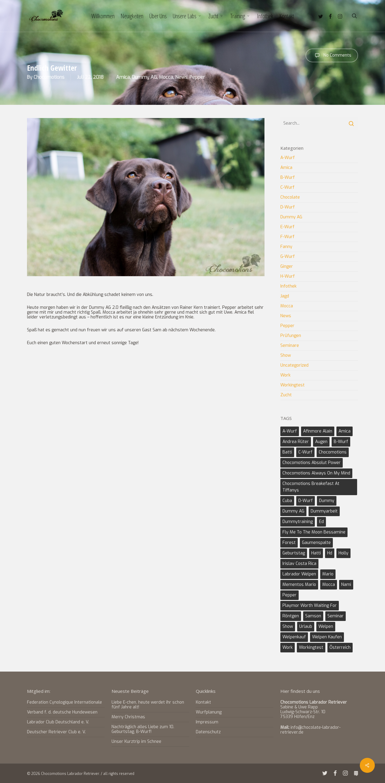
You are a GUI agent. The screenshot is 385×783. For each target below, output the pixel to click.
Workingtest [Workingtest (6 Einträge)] (311, 647)
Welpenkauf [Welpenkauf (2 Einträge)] (294, 637)
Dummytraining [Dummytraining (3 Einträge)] (297, 521)
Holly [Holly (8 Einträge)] (343, 553)
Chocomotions (49, 77)
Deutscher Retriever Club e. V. (56, 732)
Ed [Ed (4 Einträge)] (321, 521)
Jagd (284, 296)
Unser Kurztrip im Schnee (136, 741)
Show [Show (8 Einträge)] (287, 626)
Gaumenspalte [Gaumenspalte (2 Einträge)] (316, 542)
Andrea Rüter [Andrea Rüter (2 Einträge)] (295, 442)
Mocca (166, 77)
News (181, 77)
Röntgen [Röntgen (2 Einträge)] (290, 616)
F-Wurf (287, 237)
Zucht (286, 395)
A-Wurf (287, 158)
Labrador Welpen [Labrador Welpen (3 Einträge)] (299, 574)
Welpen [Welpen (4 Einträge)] (325, 626)
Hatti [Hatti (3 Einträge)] (316, 553)
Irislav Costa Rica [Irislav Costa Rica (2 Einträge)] (299, 563)
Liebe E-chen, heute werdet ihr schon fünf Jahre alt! (148, 704)
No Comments (331, 55)
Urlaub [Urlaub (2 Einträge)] (305, 626)
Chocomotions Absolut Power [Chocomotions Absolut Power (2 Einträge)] (311, 462)
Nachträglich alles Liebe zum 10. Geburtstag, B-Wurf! (143, 729)
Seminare (289, 345)
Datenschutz (208, 732)
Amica (123, 77)
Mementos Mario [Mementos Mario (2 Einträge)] (299, 584)
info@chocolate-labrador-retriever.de (310, 730)
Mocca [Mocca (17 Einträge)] (328, 584)
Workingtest (292, 385)
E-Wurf (287, 227)
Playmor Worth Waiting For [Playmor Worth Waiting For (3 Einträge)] (309, 605)
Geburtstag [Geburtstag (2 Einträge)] (293, 553)
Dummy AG (144, 77)
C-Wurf (287, 187)
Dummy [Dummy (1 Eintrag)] (326, 501)
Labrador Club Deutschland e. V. (58, 722)
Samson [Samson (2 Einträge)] (313, 616)
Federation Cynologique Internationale (64, 702)
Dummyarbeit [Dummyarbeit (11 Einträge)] (324, 511)
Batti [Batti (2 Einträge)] (287, 452)
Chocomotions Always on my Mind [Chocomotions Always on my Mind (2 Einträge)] (316, 473)
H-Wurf (287, 276)
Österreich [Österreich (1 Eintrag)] (340, 647)
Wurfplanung (209, 712)
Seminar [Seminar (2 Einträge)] (335, 616)
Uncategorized (294, 365)
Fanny (286, 247)
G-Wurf (287, 256)
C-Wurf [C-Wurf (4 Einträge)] (305, 452)
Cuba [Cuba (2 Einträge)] (287, 501)
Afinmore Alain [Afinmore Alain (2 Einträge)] (317, 431)
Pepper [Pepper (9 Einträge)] (289, 595)
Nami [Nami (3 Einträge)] (346, 584)
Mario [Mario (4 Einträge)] (327, 574)
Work (285, 375)
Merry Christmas (128, 717)
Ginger (286, 266)
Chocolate (290, 197)
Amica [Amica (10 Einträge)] (345, 431)
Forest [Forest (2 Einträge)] (289, 542)
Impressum (207, 722)
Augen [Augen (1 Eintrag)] (321, 442)
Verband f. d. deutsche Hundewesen (62, 712)
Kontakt (203, 702)
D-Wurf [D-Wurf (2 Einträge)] (305, 501)
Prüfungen (290, 335)
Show (285, 355)
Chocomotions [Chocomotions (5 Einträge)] (333, 452)
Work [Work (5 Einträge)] (287, 647)
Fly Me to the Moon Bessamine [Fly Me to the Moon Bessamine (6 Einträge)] (313, 532)
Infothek (288, 286)
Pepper (197, 77)
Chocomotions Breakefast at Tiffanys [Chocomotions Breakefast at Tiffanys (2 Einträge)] (310, 487)
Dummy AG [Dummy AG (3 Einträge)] (293, 511)
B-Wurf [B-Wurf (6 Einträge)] (341, 442)
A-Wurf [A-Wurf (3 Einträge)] (289, 431)
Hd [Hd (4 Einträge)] (329, 553)
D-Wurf (287, 207)
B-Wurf (287, 177)
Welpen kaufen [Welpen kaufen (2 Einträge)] (327, 637)
